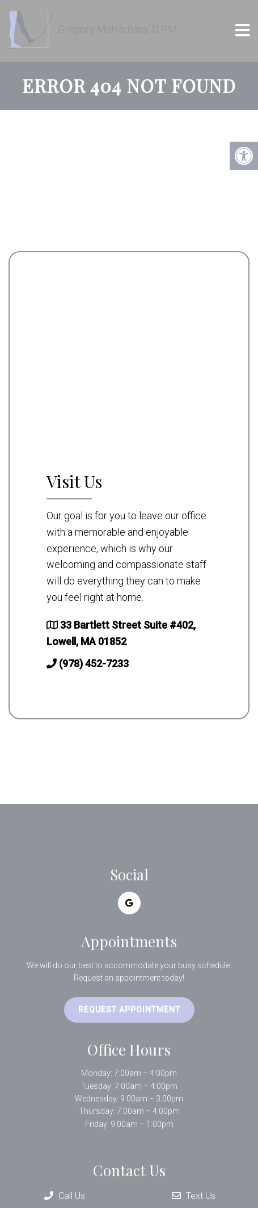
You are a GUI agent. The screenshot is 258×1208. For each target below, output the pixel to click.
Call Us (64, 1195)
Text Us (193, 1195)
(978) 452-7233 (94, 663)
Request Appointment (129, 1009)
